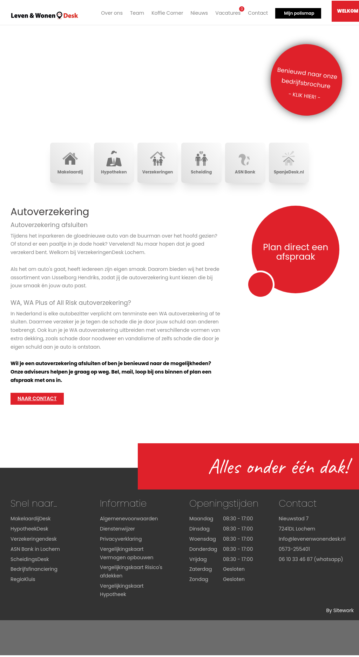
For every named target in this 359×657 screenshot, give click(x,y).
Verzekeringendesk (34, 540)
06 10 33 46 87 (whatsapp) (311, 560)
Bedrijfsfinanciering (34, 571)
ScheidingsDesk (30, 560)
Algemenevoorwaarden (129, 520)
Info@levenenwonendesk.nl (312, 540)
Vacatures (227, 11)
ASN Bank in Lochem (35, 550)
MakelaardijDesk (30, 520)
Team (136, 12)
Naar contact (37, 400)
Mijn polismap (298, 12)
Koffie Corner (166, 12)
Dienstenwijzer (117, 530)
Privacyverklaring (121, 540)
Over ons (111, 12)
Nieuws (198, 12)
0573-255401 (294, 550)
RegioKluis (23, 580)
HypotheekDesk (29, 530)
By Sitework (340, 612)
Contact (257, 12)
